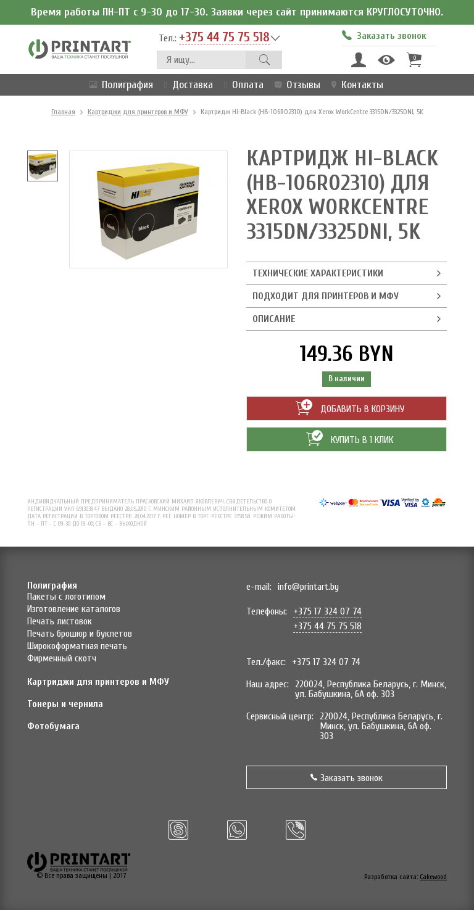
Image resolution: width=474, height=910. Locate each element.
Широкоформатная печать (77, 645)
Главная (63, 111)
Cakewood (433, 876)
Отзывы (295, 84)
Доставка (186, 84)
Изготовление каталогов (73, 608)
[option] (42, 166)
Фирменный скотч (61, 658)
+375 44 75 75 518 (224, 37)
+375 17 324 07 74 (327, 611)
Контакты (354, 84)
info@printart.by (308, 586)
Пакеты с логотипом (66, 596)
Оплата (241, 84)
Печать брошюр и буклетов (79, 633)
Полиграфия (119, 84)
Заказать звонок (346, 778)
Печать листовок (59, 621)
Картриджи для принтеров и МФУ (138, 111)
